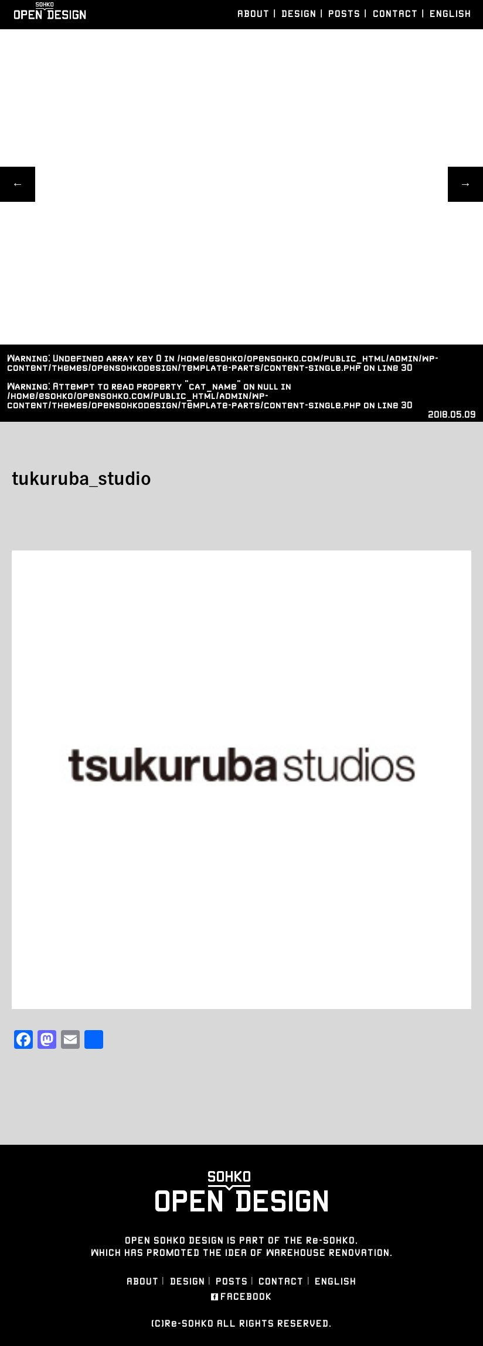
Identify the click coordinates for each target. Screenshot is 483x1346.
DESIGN (299, 13)
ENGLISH (450, 13)
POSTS (344, 13)
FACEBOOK (246, 1297)
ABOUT (253, 13)
